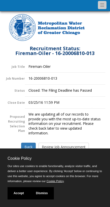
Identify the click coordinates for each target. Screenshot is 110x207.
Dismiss (42, 193)
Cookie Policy (19, 158)
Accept (19, 193)
